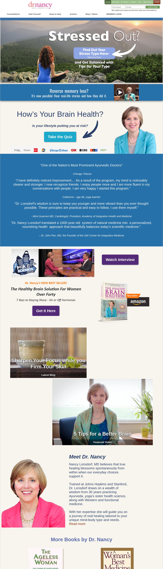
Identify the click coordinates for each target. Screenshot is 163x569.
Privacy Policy (106, 559)
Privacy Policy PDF (148, 559)
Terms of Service (121, 559)
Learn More (46, 538)
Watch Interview (120, 263)
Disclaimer (134, 559)
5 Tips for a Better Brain (117, 363)
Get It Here (46, 311)
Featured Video (117, 371)
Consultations (13, 14)
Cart (138, 2)
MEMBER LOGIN (113, 14)
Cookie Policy (93, 559)
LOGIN (156, 2)
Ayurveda (113, 2)
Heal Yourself (34, 14)
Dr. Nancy (123, 2)
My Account (147, 2)
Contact (132, 2)
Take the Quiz (60, 137)
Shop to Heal (55, 14)
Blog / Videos (92, 14)
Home (105, 2)
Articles (73, 14)
